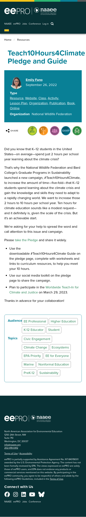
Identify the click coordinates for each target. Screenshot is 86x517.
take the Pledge (26, 240)
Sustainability (48, 372)
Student (54, 329)
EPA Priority (32, 355)
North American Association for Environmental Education (30, 11)
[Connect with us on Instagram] (15, 495)
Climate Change (35, 347)
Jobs (24, 24)
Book (71, 103)
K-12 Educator (33, 329)
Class (42, 98)
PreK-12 (29, 372)
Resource (17, 98)
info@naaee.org (12, 444)
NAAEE (8, 24)
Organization (38, 103)
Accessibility (25, 453)
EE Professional (35, 321)
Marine (29, 364)
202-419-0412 (11, 448)
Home (7, 40)
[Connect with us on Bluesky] (41, 495)
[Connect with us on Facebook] (7, 495)
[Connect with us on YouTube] (32, 495)
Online (15, 108)
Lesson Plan (18, 103)
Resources (23, 40)
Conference (35, 24)
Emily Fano (34, 79)
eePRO (17, 24)
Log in (46, 24)
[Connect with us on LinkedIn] (23, 495)
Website (31, 98)
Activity (53, 98)
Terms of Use (11, 453)
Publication (57, 103)
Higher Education (63, 321)
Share (12, 131)
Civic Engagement (37, 338)
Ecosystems (60, 347)
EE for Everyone (57, 355)
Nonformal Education (53, 364)
